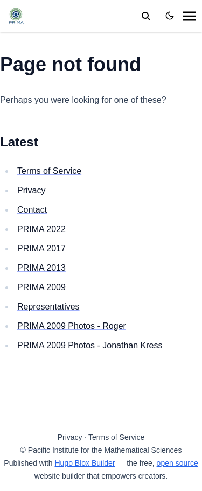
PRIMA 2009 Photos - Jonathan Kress (89, 345)
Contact (32, 209)
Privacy (31, 190)
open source (177, 463)
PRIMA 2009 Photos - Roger (71, 326)
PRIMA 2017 (41, 248)
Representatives (48, 306)
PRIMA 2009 (41, 287)
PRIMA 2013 (41, 267)
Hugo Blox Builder (85, 463)
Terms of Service (49, 171)
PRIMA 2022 (41, 229)
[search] (146, 16)
